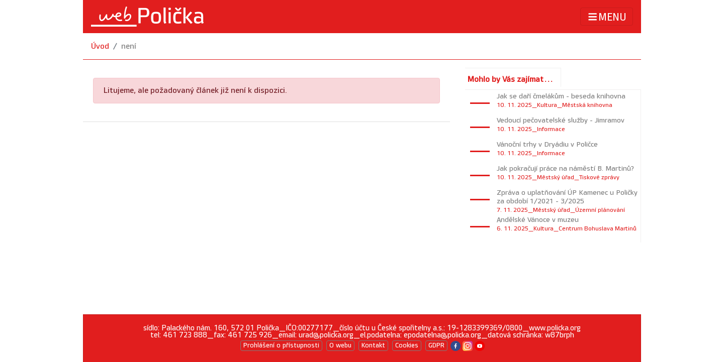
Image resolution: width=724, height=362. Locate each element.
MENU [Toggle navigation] (606, 17)
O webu (340, 345)
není (128, 46)
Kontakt (373, 345)
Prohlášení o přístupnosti (281, 345)
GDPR (436, 345)
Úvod (100, 46)
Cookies (406, 345)
